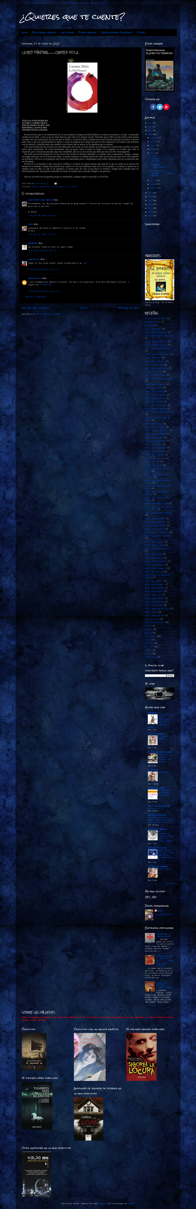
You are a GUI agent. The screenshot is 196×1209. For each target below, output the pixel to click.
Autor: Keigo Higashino (155, 522)
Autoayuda (149, 325)
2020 (150, 134)
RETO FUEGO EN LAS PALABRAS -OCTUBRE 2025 (165, 792)
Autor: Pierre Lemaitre (155, 568)
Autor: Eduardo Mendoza (155, 409)
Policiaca (149, 643)
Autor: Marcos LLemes (154, 545)
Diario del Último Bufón (159, 806)
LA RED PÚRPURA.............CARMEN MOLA (162, 158)
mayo (152, 153)
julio (153, 145)
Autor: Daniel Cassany (155, 384)
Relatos (148, 650)
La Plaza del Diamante (158, 866)
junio (153, 149)
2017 (150, 201)
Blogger (131, 1203)
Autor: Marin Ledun (153, 554)
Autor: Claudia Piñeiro (155, 375)
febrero (154, 188)
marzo (153, 184)
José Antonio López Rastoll (40, 200)
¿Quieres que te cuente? (73, 16)
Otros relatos (87, 32)
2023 (150, 123)
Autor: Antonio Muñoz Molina (158, 348)
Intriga (148, 633)
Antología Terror (152, 322)
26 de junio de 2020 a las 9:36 (42, 251)
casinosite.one (34, 278)
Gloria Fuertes (165, 869)
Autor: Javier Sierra (154, 455)
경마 (85, 263)
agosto (153, 142)
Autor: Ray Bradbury (154, 581)
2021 (150, 131)
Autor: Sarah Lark (153, 595)
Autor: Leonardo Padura (155, 525)
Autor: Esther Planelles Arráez (159, 412)
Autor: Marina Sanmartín (156, 332)
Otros (141, 32)
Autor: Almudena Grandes (156, 345)
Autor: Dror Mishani (154, 402)
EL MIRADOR (152, 770)
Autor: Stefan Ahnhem (154, 602)
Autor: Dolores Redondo (155, 395)
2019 (150, 193)
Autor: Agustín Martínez (156, 342)
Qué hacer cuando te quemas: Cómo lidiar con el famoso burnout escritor (160, 819)
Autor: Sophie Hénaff (154, 598)
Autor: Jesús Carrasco (155, 458)
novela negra (150, 657)
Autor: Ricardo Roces (154, 584)
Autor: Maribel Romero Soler (158, 549)
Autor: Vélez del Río (154, 616)
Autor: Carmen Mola (41, 187)
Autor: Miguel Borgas (154, 565)
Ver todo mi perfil (163, 914)
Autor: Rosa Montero (154, 591)
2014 (150, 212)
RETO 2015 (149, 647)
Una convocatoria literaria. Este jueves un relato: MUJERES (165, 836)
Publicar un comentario (35, 297)
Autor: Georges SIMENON (155, 434)
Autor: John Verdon (153, 465)
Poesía (148, 640)
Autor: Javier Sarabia (155, 451)
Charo (30, 224)
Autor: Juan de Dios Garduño (158, 513)
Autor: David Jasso (153, 388)
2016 (150, 204)
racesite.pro (33, 259)
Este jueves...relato (44, 32)
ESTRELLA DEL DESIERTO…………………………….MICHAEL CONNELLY (164, 985)
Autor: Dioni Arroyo (154, 391)
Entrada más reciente (35, 307)
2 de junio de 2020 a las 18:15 (42, 234)
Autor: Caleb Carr (153, 358)
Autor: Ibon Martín (153, 444)
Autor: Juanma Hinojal (155, 519)
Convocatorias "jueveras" (116, 32)
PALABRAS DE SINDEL (156, 788)
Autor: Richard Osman (154, 588)
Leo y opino (67, 32)
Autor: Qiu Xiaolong (154, 572)
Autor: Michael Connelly (156, 561)
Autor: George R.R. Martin (157, 431)
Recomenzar (33, 243)
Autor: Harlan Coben (154, 437)
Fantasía (149, 629)
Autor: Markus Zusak (154, 558)
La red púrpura (58, 187)
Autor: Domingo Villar (155, 398)
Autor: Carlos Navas (154, 365)
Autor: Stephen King (154, 605)
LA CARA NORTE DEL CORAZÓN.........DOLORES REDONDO (162, 173)
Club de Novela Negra (154, 622)
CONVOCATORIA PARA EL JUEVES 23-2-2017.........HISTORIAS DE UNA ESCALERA (164, 961)
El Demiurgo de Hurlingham (160, 752)
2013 (150, 216)
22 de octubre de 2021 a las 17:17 (43, 269)
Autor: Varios (151, 612)
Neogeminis (152, 713)
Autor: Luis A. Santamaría (157, 532)
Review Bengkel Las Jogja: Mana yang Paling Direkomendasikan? (165, 855)
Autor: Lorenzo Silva (154, 529)
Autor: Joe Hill (152, 462)
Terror (148, 654)
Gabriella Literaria (157, 815)
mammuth (102, 1203)
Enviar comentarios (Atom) (48, 314)
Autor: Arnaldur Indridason (157, 354)
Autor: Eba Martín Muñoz (156, 405)
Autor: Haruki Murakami (155, 441)
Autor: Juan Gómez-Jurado (156, 503)
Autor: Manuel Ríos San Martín (159, 536)
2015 (150, 208)
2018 (150, 197)
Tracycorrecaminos (156, 734)
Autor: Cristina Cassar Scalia (159, 379)
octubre (154, 138)
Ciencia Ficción (152, 619)
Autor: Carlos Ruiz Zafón (156, 368)
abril (153, 180)
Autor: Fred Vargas (153, 424)
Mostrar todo (170, 883)
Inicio (25, 32)
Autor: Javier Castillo (155, 448)
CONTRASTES (163, 772)
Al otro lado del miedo (155, 318)
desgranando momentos (157, 829)
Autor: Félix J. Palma (155, 427)
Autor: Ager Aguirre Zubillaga (159, 336)
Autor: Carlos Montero (155, 361)
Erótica (148, 626)
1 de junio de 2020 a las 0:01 (42, 215)
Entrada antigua (128, 307)
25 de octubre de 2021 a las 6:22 (43, 291)
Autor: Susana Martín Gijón (157, 609)
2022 (150, 127)
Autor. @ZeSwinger (153, 329)
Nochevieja (152, 808)
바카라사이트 (46, 285)
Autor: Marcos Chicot (154, 542)
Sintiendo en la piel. (158, 848)
